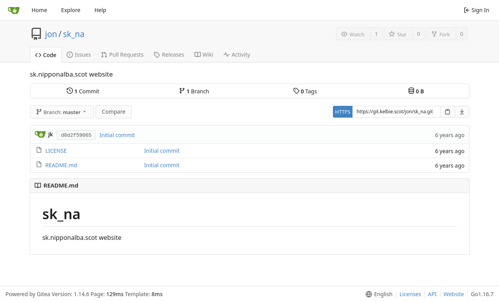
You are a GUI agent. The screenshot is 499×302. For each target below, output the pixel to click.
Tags (305, 91)
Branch (194, 91)
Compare (113, 111)
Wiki (204, 54)
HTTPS (342, 111)
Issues (79, 54)
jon (51, 34)
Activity (236, 54)
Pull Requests (122, 54)
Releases (169, 54)
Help (100, 10)
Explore (70, 10)
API (432, 294)
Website (454, 294)
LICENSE (56, 150)
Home (39, 10)
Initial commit (117, 135)
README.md (61, 165)
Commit (83, 91)
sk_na (73, 34)
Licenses (410, 294)
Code (46, 55)
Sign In (477, 10)
